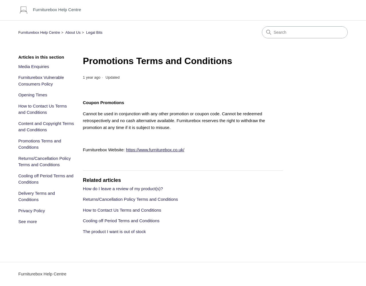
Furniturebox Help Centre (39, 32)
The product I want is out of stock (114, 231)
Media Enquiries (33, 66)
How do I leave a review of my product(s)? (123, 188)
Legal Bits (94, 32)
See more (27, 221)
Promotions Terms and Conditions (39, 144)
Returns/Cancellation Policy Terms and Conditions (44, 161)
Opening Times (32, 94)
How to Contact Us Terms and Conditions (42, 109)
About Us (72, 32)
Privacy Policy (31, 210)
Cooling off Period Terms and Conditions (45, 179)
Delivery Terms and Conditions (36, 196)
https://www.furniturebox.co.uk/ (155, 149)
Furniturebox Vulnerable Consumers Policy (41, 80)
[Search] (304, 32)
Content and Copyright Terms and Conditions (46, 126)
